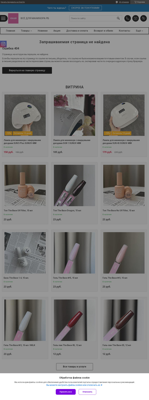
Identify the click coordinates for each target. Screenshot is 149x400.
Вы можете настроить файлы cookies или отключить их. (73, 385)
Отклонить (87, 392)
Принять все (66, 392)
